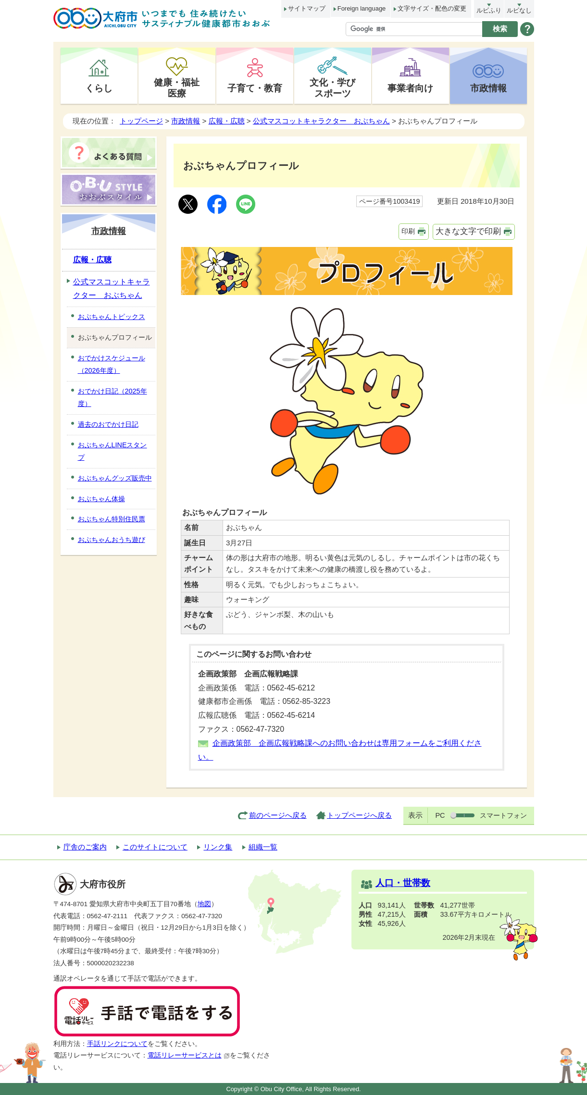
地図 (204, 904)
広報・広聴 (227, 121)
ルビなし (519, 10)
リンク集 (217, 847)
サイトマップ (306, 8)
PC (440, 815)
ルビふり (488, 10)
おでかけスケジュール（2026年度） (111, 364)
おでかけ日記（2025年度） (112, 397)
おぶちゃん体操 (101, 499)
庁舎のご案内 (85, 847)
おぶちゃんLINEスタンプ (112, 451)
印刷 (408, 231)
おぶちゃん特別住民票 (111, 519)
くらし (98, 88)
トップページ (141, 121)
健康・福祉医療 (177, 87)
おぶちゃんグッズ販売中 (115, 478)
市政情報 (488, 88)
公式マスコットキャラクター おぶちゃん (321, 121)
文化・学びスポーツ (332, 87)
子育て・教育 (254, 88)
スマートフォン (503, 815)
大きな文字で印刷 (468, 231)
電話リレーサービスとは (189, 1055)
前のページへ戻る (278, 815)
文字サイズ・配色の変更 (432, 8)
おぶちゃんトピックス (111, 316)
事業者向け (410, 88)
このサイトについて (155, 847)
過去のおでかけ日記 (108, 424)
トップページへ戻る (359, 815)
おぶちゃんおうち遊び (111, 539)
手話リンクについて (117, 1043)
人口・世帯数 (402, 883)
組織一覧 (263, 847)
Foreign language (361, 8)
